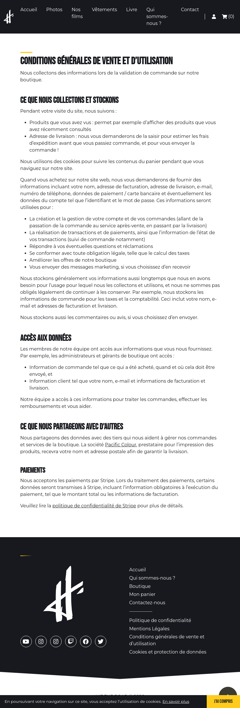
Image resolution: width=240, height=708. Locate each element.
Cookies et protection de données (167, 652)
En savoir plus (176, 701)
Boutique (140, 586)
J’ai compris (223, 701)
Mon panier (142, 594)
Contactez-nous (147, 602)
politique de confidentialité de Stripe (94, 505)
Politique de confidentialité (160, 620)
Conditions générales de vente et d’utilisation (167, 640)
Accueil (137, 569)
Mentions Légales (149, 628)
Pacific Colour (120, 444)
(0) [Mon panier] (228, 16)
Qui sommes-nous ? (152, 578)
